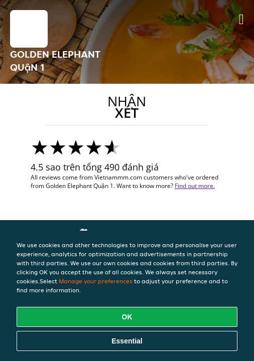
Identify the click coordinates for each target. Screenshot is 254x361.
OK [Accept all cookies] (127, 317)
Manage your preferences (96, 281)
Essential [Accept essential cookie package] (126, 341)
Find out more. (195, 186)
